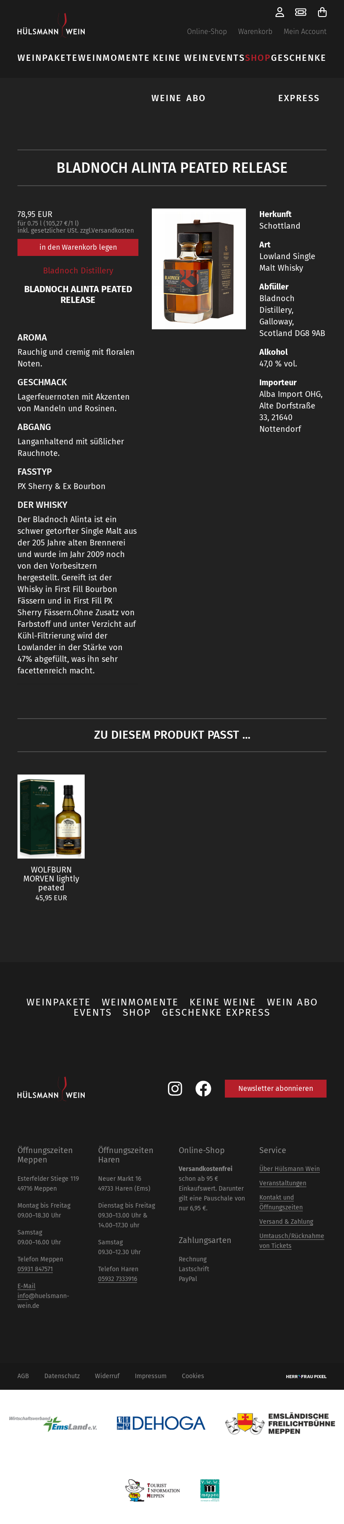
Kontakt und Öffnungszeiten (281, 1202)
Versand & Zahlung (286, 1222)
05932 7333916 (117, 1279)
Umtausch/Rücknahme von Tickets (291, 1241)
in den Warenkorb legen (78, 247)
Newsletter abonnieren (275, 1088)
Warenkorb (255, 31)
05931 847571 (35, 1269)
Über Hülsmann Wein (289, 1169)
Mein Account (305, 31)
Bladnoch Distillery (78, 271)
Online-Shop (207, 31)
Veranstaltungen (282, 1183)
